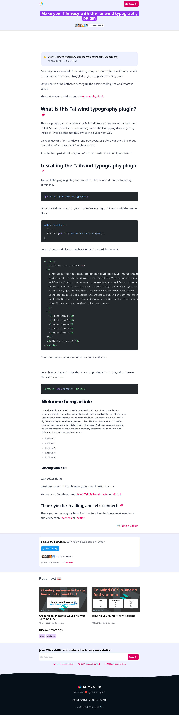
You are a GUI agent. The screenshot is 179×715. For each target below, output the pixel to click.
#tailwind (51, 636)
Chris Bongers (98, 692)
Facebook (66, 518)
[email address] (84, 657)
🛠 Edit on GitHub (127, 526)
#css (42, 636)
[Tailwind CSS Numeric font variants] (116, 605)
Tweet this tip (50, 548)
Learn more (68, 562)
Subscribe (131, 4)
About (76, 699)
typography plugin (93, 96)
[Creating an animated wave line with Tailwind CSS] (63, 605)
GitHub (119, 494)
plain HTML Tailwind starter (93, 494)
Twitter (81, 518)
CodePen (93, 699)
